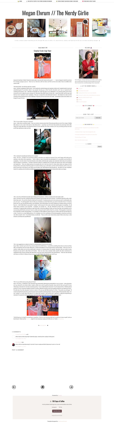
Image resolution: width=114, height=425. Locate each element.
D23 (54, 80)
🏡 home (20, 1)
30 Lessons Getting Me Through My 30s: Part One (86, 134)
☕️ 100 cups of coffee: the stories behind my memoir (39, 1)
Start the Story (57, 411)
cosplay (40, 325)
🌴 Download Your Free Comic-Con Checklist (86, 92)
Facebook (28, 318)
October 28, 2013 (21, 338)
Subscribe (98, 117)
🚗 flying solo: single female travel (84, 97)
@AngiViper (60, 318)
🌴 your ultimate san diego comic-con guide (67, 1)
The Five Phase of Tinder (80, 137)
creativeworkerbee (62, 421)
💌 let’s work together (82, 101)
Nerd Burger (18, 342)
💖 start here (79, 88)
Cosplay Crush (44, 325)
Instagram (54, 407)
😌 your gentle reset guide (82, 90)
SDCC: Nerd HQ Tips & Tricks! (81, 140)
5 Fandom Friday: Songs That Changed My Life (85, 131)
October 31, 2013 (21, 346)
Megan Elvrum (55, 415)
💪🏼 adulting (79, 99)
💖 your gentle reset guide (89, 1)
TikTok (60, 407)
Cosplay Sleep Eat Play (21, 334)
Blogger (60, 395)
